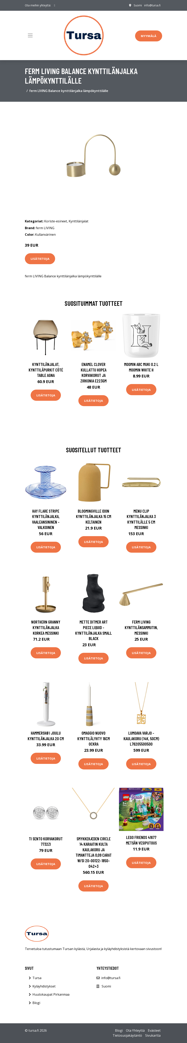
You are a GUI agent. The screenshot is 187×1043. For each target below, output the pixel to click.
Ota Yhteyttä (135, 1030)
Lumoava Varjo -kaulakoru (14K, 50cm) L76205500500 (141, 738)
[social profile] (55, 5)
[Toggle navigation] (30, 35)
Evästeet (154, 1030)
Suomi (138, 5)
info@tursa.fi (152, 5)
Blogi (36, 1003)
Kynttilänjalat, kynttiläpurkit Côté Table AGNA (46, 370)
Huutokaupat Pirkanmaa (50, 994)
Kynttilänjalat (78, 221)
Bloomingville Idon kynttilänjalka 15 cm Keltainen (93, 516)
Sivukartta (153, 1035)
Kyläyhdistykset (44, 986)
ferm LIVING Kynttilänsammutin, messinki (141, 627)
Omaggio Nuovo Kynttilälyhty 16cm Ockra (93, 738)
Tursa (36, 978)
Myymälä (148, 36)
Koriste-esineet (55, 221)
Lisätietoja (40, 259)
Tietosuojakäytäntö (127, 1035)
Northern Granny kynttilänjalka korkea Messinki (45, 627)
